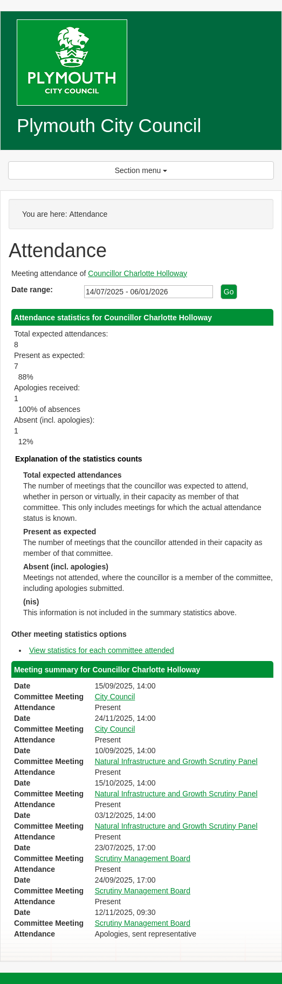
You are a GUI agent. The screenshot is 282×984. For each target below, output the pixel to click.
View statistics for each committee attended (101, 650)
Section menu (141, 170)
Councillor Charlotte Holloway (137, 273)
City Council (115, 696)
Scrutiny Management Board (142, 858)
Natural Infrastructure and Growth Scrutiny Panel (176, 761)
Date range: (32, 289)
